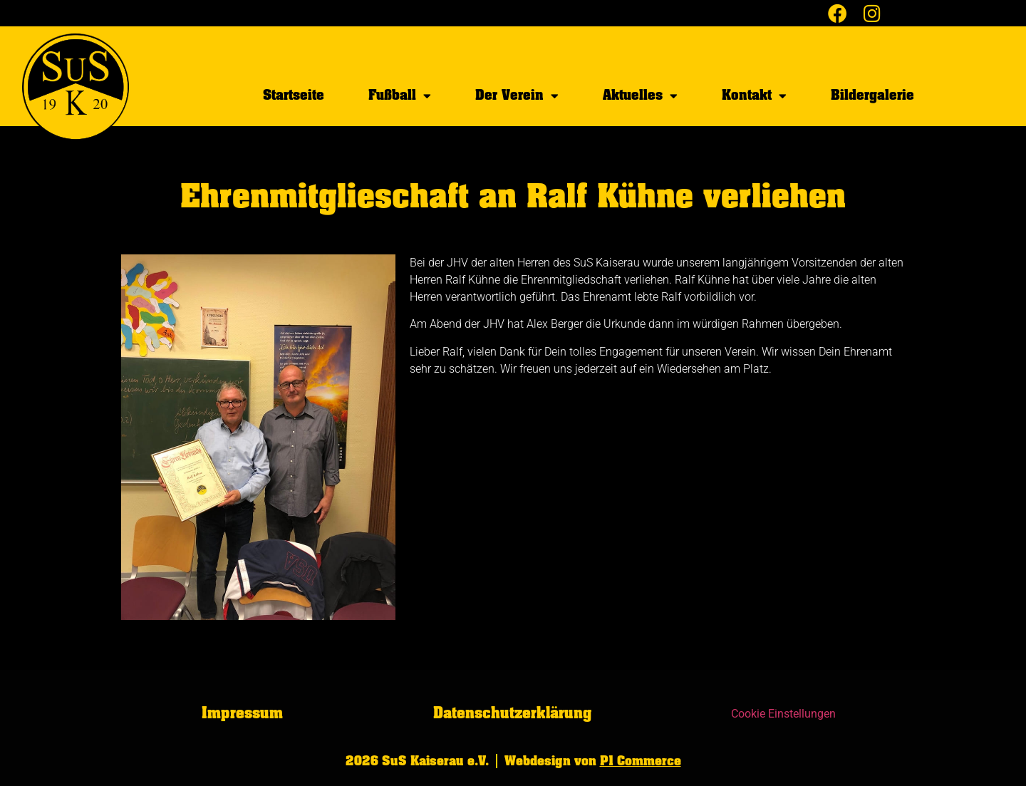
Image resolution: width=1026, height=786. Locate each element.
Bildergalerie (872, 95)
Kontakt (754, 96)
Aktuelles (640, 96)
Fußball (399, 96)
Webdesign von (592, 761)
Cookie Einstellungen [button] (783, 713)
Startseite (293, 95)
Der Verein (517, 96)
